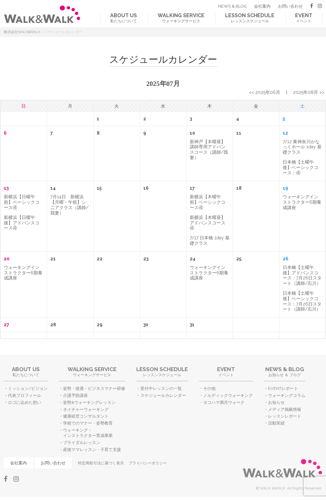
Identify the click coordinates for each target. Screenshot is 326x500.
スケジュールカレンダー (163, 395)
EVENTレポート (283, 388)
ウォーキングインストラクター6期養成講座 (302, 202)
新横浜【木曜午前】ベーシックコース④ (207, 202)
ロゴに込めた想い (24, 402)
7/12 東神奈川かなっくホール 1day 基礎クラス (302, 147)
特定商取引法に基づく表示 (101, 463)
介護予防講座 (75, 395)
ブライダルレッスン (81, 442)
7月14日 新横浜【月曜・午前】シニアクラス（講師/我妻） (69, 204)
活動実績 (276, 423)
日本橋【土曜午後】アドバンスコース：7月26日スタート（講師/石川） (302, 275)
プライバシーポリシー (148, 463)
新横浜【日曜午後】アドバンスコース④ (21, 223)
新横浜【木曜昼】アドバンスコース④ (207, 223)
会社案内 (262, 6)
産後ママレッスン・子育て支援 (92, 449)
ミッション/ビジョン (28, 388)
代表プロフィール (24, 395)
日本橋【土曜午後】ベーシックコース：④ (300, 167)
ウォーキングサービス (181, 17)
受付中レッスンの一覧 (161, 388)
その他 (209, 388)
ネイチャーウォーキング (86, 409)
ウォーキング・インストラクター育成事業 (88, 433)
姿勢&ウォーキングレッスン (89, 402)
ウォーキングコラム (286, 395)
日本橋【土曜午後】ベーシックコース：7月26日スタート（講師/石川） (302, 301)
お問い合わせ (290, 6)
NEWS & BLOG (232, 6)
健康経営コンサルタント (86, 416)
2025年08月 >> (308, 92)
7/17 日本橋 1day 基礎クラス (210, 240)
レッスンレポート (284, 416)
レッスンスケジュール (249, 17)
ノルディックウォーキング (228, 395)
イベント (303, 17)
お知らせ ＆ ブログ (284, 371)
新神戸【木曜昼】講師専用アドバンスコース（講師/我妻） (209, 149)
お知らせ (276, 402)
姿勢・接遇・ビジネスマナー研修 (94, 388)
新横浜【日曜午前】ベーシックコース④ (21, 202)
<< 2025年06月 (264, 92)
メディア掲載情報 (284, 409)
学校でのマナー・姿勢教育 (88, 423)
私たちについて (123, 17)
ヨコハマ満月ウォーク (223, 402)
